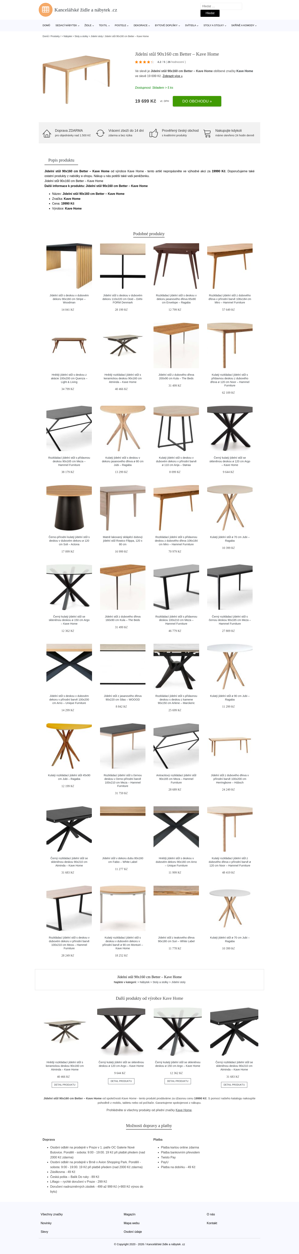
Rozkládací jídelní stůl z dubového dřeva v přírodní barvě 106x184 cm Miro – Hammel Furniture (229, 299)
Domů (46, 25)
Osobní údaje (133, 1231)
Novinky (46, 1223)
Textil (103, 25)
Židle (87, 25)
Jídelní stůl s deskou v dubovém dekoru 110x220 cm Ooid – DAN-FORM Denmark (123, 299)
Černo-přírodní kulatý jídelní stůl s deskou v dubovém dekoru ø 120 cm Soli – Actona (69, 541)
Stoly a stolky (214, 25)
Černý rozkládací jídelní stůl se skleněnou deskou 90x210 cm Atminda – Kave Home (69, 862)
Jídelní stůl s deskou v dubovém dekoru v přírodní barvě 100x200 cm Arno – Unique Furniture (69, 699)
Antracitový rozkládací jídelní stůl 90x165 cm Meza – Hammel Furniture (176, 779)
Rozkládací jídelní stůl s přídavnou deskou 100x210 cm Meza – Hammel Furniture (176, 620)
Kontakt (212, 1223)
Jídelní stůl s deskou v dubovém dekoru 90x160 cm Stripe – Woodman (69, 299)
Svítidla (190, 25)
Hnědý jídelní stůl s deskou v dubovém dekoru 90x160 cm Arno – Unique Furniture (176, 862)
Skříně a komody (242, 25)
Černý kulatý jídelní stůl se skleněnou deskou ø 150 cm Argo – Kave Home (69, 620)
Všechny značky (52, 1214)
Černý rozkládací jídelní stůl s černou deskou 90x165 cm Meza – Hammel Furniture (230, 620)
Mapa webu (132, 1223)
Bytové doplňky (166, 25)
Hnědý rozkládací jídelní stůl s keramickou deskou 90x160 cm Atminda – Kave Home (123, 378)
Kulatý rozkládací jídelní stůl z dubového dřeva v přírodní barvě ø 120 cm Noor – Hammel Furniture (230, 862)
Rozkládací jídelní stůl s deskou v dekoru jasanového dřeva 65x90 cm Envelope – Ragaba (176, 299)
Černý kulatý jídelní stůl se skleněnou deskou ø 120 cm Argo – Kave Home (229, 461)
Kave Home (244, 71)
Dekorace (141, 25)
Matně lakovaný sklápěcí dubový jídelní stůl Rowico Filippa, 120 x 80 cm (123, 541)
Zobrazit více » (172, 76)
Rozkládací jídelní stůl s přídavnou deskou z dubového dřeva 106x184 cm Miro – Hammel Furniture (176, 541)
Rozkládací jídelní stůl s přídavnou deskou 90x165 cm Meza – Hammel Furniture (69, 461)
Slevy (44, 1231)
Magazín (129, 1214)
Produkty (55, 36)
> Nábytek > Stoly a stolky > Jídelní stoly (82, 36)
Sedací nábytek (66, 25)
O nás (211, 1214)
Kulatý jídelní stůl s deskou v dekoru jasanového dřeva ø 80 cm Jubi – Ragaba (123, 461)
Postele (120, 25)
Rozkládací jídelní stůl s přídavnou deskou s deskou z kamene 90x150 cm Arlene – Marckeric (176, 699)
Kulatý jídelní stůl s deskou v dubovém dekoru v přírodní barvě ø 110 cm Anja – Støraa (176, 461)
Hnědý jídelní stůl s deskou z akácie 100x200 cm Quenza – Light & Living (69, 378)
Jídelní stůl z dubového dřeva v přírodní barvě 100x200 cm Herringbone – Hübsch (230, 779)
